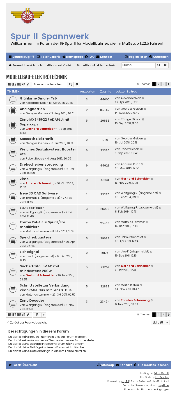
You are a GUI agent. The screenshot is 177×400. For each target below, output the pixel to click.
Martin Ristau (130, 285)
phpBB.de (163, 385)
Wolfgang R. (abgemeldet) (44, 169)
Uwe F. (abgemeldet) (40, 256)
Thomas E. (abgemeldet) (43, 198)
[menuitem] (48, 57)
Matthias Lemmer (38, 231)
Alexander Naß (36, 103)
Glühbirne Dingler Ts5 (38, 98)
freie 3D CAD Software (39, 193)
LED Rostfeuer (32, 208)
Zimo (24, 179)
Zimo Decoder (32, 300)
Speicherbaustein (35, 237)
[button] (168, 84)
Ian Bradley (162, 377)
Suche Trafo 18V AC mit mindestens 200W (39, 268)
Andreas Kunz (130, 164)
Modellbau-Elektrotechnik (36, 77)
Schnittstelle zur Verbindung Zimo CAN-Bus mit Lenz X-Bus (46, 287)
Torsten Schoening (40, 183)
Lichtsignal (29, 252)
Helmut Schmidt (132, 237)
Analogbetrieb (32, 109)
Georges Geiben (37, 113)
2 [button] (158, 84)
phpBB (125, 381)
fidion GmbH (161, 373)
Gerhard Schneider (40, 129)
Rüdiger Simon (131, 119)
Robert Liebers (35, 158)
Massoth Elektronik (36, 138)
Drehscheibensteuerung (41, 164)
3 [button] (163, 84)
